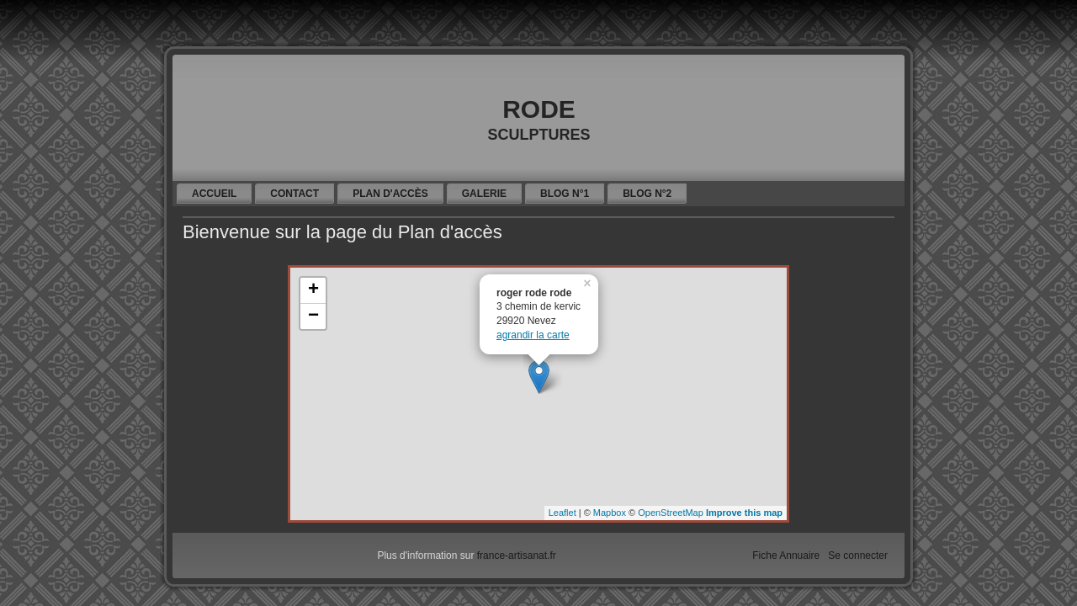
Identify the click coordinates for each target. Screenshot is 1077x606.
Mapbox (609, 513)
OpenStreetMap (670, 513)
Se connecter (858, 555)
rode (539, 105)
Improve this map (744, 513)
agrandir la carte (533, 335)
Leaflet (562, 513)
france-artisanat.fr (516, 555)
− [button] (313, 316)
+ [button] (313, 290)
